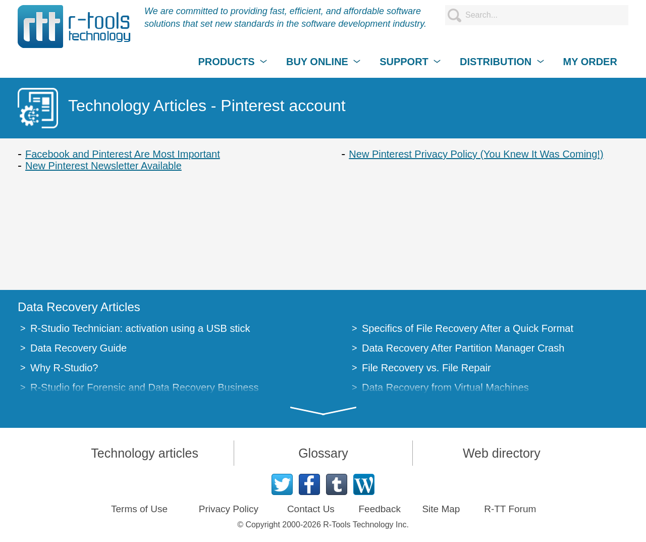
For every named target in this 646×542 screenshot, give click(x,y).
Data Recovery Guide (78, 348)
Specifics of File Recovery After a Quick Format (467, 328)
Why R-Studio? (64, 367)
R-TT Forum (510, 509)
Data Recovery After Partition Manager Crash (463, 348)
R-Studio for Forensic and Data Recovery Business (144, 387)
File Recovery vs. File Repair (426, 367)
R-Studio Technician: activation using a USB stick (140, 328)
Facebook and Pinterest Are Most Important (122, 154)
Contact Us (311, 509)
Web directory (502, 453)
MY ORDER (590, 61)
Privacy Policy (228, 509)
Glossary (323, 453)
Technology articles (144, 453)
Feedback (379, 509)
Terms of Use (139, 509)
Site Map (441, 509)
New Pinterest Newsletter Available (103, 165)
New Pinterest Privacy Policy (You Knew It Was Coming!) (476, 154)
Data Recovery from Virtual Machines (445, 387)
